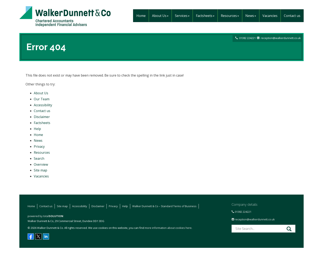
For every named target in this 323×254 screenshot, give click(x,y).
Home (141, 15)
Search (39, 158)
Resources (230, 15)
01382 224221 (247, 38)
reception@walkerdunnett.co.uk (281, 38)
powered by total (45, 216)
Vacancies (269, 15)
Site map (40, 170)
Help (37, 128)
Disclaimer (42, 117)
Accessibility (43, 105)
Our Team (41, 99)
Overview (41, 164)
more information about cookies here (168, 228)
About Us (160, 15)
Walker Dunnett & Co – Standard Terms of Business (164, 206)
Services (182, 15)
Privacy (39, 146)
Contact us (292, 15)
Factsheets (205, 15)
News (250, 15)
